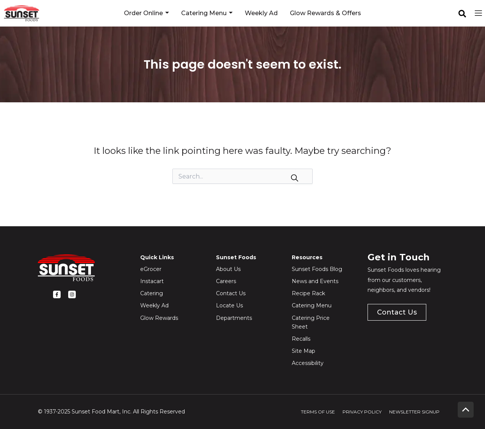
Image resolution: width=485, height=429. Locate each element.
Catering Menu (207, 13)
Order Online (146, 13)
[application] (166, 13)
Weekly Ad (261, 13)
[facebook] (462, 13)
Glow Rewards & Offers (325, 13)
